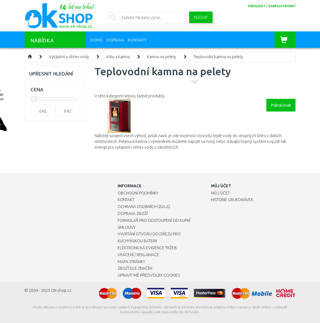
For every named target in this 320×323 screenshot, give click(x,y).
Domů (96, 40)
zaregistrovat (281, 6)
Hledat (201, 17)
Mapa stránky (131, 261)
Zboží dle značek (135, 268)
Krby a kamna (118, 56)
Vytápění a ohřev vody (69, 56)
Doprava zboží (133, 213)
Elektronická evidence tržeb (147, 247)
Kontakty (137, 40)
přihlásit (257, 6)
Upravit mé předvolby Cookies (149, 275)
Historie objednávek (232, 199)
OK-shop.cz (61, 290)
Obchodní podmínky (138, 193)
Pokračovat (281, 105)
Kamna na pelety (161, 56)
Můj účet (220, 193)
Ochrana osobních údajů (144, 206)
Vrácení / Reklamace (138, 254)
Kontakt (126, 199)
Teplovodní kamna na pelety (218, 56)
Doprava (115, 40)
